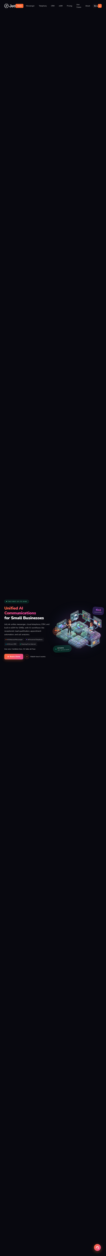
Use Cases (78, 6)
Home (19, 6)
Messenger (30, 6)
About (87, 6)
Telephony (43, 6)
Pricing (69, 6)
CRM (53, 6)
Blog (96, 6)
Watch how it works (35, 656)
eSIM (61, 6)
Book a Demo (13, 657)
